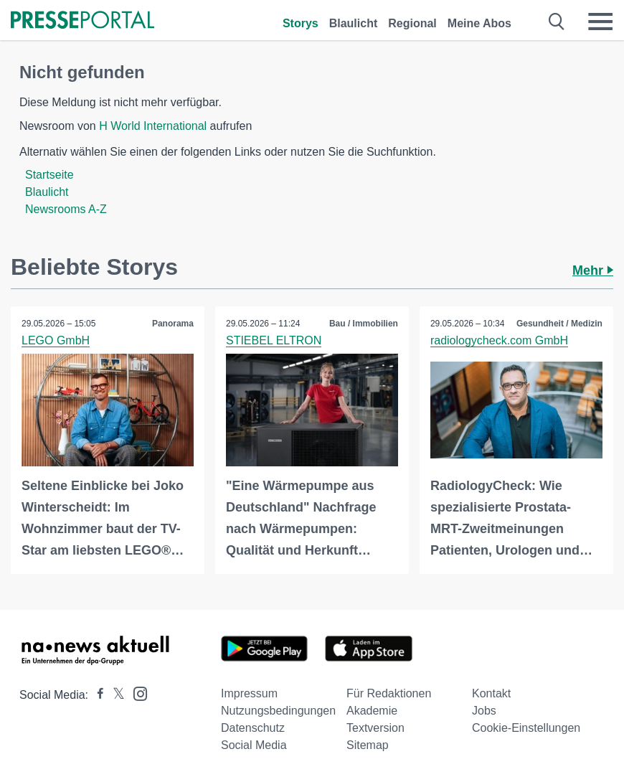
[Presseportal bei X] (114, 695)
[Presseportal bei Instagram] (136, 693)
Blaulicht (353, 23)
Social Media (254, 745)
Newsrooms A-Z (66, 209)
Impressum (249, 693)
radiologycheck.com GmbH (499, 340)
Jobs (484, 711)
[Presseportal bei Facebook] (96, 695)
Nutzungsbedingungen (278, 711)
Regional (412, 23)
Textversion (375, 728)
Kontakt (491, 693)
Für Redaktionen (388, 693)
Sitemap (367, 745)
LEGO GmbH (56, 340)
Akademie (371, 711)
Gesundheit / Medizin (559, 324)
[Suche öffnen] (557, 21)
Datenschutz (253, 728)
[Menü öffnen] (600, 21)
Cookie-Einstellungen (526, 728)
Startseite (49, 175)
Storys (300, 23)
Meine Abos (479, 23)
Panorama (173, 324)
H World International (153, 126)
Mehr (592, 270)
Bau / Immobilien (363, 324)
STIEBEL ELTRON (273, 340)
